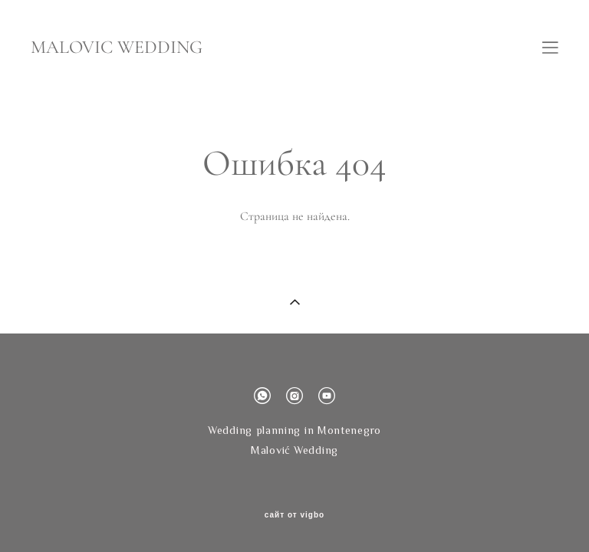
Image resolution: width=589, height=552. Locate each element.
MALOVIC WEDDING (116, 47)
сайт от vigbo (294, 515)
